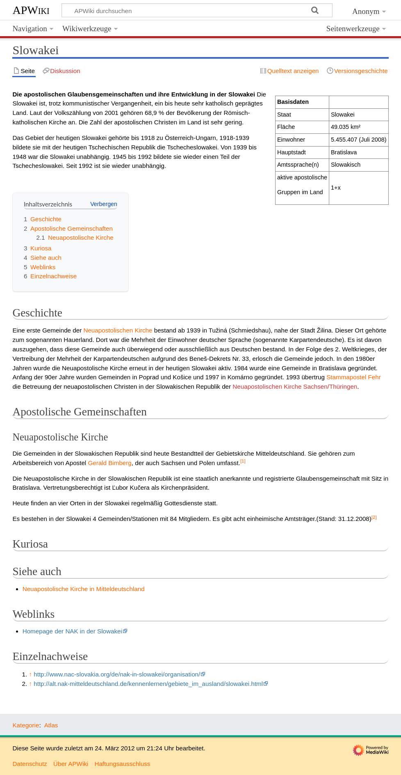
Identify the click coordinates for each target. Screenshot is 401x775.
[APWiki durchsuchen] (197, 10)
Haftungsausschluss (122, 763)
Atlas (51, 725)
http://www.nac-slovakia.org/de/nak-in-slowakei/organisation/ (117, 674)
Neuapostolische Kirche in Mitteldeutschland (84, 588)
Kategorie (25, 725)
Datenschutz (29, 763)
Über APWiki (70, 763)
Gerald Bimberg (109, 462)
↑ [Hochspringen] (30, 674)
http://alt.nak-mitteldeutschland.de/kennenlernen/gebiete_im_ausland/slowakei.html (148, 683)
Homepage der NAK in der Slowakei (72, 631)
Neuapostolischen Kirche (117, 330)
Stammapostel (346, 377)
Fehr (374, 377)
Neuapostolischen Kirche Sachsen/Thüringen (294, 386)
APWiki (30, 10)
